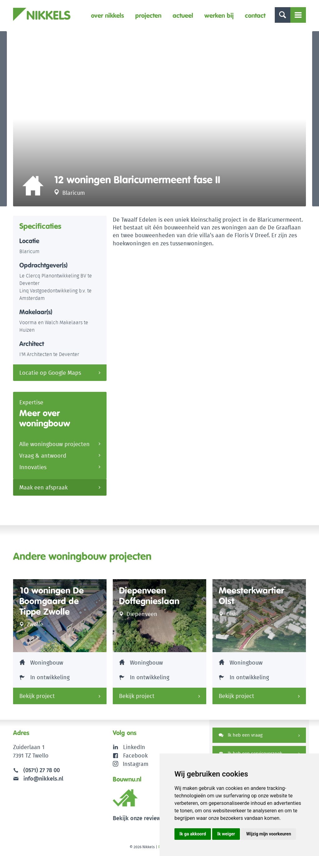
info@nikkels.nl (38, 778)
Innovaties (32, 467)
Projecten (148, 15)
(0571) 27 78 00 (41, 770)
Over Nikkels (107, 15)
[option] (159, 118)
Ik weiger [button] (226, 833)
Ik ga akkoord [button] (192, 833)
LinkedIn (134, 747)
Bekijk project (37, 696)
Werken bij (219, 15)
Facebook (135, 755)
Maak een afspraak (43, 487)
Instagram (131, 764)
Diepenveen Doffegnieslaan (149, 595)
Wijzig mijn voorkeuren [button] (268, 833)
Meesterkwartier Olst (251, 595)
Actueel (183, 15)
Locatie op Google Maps (50, 373)
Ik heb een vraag (241, 735)
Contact (255, 15)
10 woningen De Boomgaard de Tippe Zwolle (51, 601)
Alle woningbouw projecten (54, 444)
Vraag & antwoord (42, 455)
